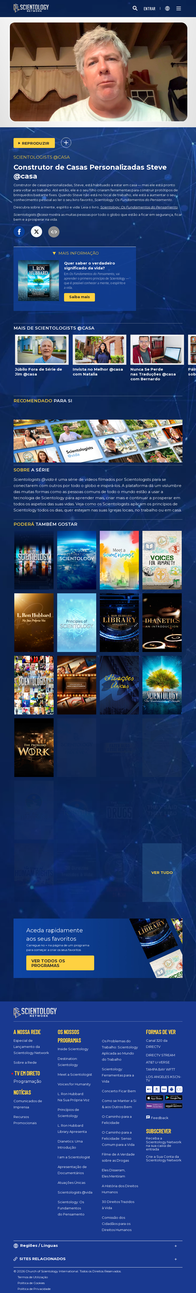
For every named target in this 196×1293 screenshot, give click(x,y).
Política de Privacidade (34, 1284)
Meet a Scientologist (75, 1070)
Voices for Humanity (74, 1079)
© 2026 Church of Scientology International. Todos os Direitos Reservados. (67, 1267)
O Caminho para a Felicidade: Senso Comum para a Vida (118, 1134)
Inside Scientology (73, 1044)
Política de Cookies (31, 1278)
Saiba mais (79, 297)
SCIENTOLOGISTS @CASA (42, 157)
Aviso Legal (26, 1290)
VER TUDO (162, 872)
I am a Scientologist (74, 1152)
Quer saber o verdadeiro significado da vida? (89, 266)
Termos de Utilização (33, 1272)
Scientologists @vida (75, 1188)
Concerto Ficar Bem (119, 1086)
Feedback (159, 1102)
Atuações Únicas (71, 1178)
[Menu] (178, 8)
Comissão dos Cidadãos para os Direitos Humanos (116, 1219)
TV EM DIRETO (27, 1068)
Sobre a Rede (25, 1058)
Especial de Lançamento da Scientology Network (31, 1042)
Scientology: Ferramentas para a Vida (118, 1070)
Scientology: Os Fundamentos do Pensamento (139, 207)
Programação (27, 1076)
